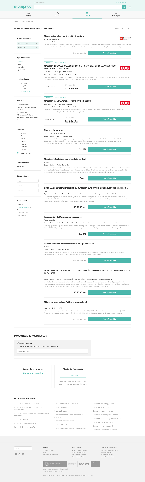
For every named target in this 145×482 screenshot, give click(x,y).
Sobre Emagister (48, 450)
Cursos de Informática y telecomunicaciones (69, 428)
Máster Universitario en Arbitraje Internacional (65, 302)
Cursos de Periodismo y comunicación (107, 418)
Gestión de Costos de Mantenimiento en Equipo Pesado (69, 243)
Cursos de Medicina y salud (103, 411)
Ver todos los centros (107, 457)
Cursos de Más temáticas (102, 407)
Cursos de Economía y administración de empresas (68, 416)
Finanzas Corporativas (54, 130)
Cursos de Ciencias (21, 419)
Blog (44, 453)
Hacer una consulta (33, 373)
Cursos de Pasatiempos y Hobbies (105, 415)
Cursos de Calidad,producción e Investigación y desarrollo (31, 414)
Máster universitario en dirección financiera (64, 36)
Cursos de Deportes (60, 407)
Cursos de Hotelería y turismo (64, 421)
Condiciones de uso (78, 453)
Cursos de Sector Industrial (103, 426)
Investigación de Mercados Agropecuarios (63, 217)
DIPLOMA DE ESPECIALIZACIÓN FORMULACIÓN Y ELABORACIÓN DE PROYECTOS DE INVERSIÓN (86, 188)
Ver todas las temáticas (50, 455)
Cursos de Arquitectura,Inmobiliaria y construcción (28, 408)
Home (16, 22)
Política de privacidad (79, 455)
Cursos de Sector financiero (103, 422)
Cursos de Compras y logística (25, 423)
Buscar (124, 7)
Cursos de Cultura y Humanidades (66, 403)
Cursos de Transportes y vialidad (105, 430)
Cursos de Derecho (60, 411)
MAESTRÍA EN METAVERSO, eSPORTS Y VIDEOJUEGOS (67, 101)
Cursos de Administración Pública (26, 403)
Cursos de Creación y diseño (24, 427)
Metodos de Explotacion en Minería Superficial (65, 159)
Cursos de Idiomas (60, 424)
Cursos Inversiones (27, 22)
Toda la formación (39, 3)
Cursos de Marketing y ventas (104, 403)
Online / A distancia (23, 207)
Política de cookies (78, 457)
